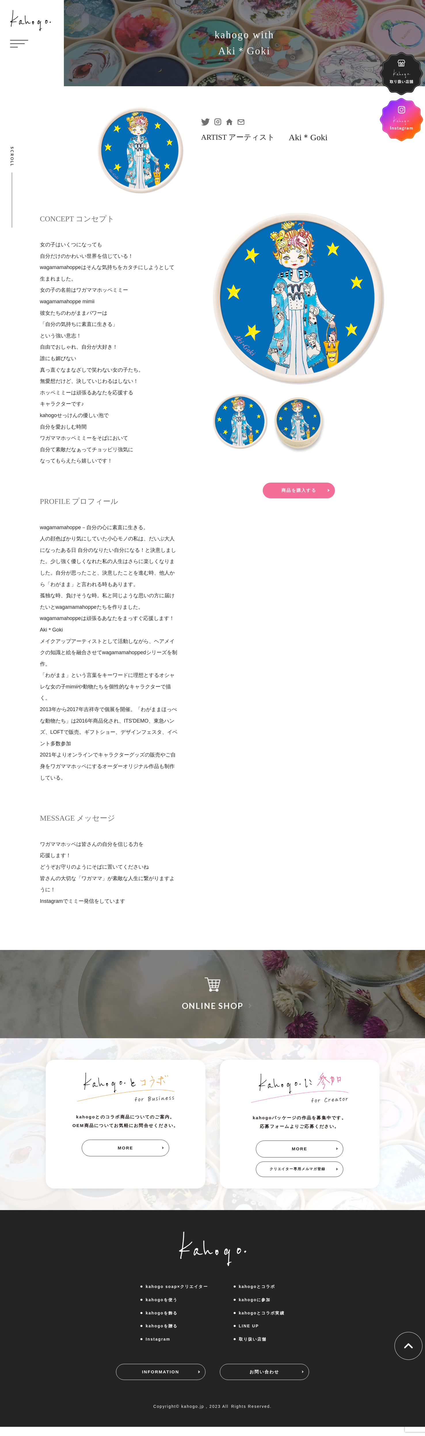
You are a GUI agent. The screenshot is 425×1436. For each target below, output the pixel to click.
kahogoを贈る (162, 1333)
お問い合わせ (277, 1381)
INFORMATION (147, 1381)
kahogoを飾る (162, 1320)
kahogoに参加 (255, 1307)
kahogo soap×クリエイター (177, 1293)
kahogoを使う (162, 1307)
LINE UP (249, 1333)
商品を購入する (298, 493)
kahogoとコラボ (257, 1293)
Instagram (158, 1346)
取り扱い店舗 (253, 1346)
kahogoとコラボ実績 (262, 1320)
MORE (125, 1149)
